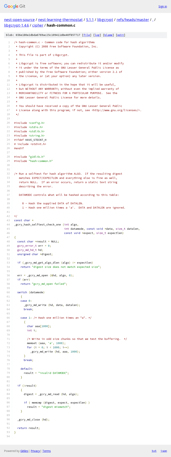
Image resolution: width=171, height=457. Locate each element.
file (86, 35)
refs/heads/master (133, 19)
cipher (37, 25)
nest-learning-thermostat (60, 19)
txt (154, 451)
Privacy (35, 451)
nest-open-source (19, 19)
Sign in (162, 6)
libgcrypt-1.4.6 (16, 25)
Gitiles (24, 451)
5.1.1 (90, 19)
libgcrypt (105, 19)
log (97, 35)
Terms (46, 451)
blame (108, 35)
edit (120, 35)
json (164, 451)
